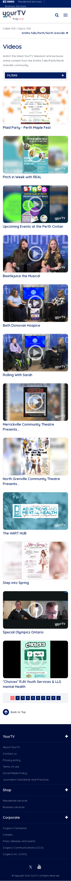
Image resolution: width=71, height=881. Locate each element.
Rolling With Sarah (17, 375)
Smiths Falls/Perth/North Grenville (43, 33)
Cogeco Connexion (15, 828)
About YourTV (11, 747)
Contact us (10, 753)
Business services (14, 807)
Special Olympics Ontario (23, 632)
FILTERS (35, 75)
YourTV (9, 736)
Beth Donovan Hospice (21, 325)
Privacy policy (11, 760)
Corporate (11, 817)
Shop (7, 790)
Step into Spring (16, 583)
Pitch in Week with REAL (22, 177)
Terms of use (11, 766)
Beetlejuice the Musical (21, 276)
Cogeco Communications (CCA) (23, 847)
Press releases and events (19, 841)
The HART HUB (15, 533)
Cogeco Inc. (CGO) (15, 854)
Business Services (15, 6)
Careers (8, 834)
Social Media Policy (15, 773)
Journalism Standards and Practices (26, 779)
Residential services (15, 800)
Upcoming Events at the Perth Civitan (33, 226)
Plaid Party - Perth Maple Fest (27, 127)
